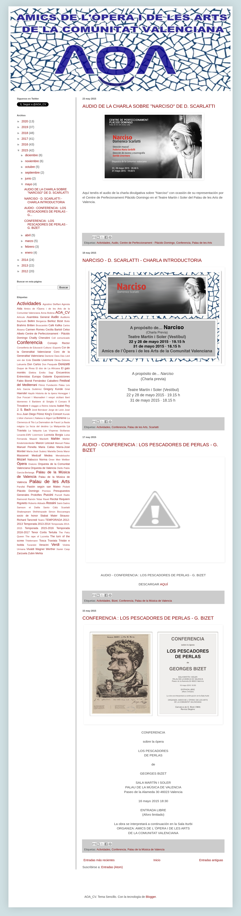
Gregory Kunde (53, 389)
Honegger (63, 393)
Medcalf (36, 455)
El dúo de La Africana (48, 368)
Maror (67, 451)
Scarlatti (154, 427)
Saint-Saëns (63, 503)
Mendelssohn (63, 455)
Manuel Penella (27, 447)
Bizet (115, 600)
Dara (56, 356)
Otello (60, 468)
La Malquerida (58, 426)
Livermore (37, 435)
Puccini (48, 494)
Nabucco (32, 459)
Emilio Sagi (46, 372)
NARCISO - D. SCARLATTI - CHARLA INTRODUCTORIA (142, 260)
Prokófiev (36, 494)
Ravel (46, 499)
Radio (67, 495)
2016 (25, 144)
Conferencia (183, 242)
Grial (67, 389)
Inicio (156, 860)
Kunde (66, 414)
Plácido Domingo (28, 490)
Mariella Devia (55, 451)
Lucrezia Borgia (53, 434)
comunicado (63, 338)
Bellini (31, 321)
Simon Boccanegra (59, 511)
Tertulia (52, 532)
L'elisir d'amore (25, 418)
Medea (48, 455)
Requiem (64, 499)
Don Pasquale (49, 364)
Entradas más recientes (99, 860)
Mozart (21, 459)
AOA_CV (62, 313)
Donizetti (64, 364)
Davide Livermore (42, 360)
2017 (25, 138)
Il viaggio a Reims (38, 406)
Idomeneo (22, 401)
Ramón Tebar (35, 499)
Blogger (151, 896)
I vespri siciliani (55, 397)
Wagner (40, 549)
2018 (25, 133)
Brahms (21, 325)
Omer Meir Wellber (59, 459)
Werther (50, 549)
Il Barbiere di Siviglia (41, 401)
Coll (54, 338)
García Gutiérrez (32, 389)
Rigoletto (22, 503)
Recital (54, 499)
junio (28, 178)
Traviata (52, 540)
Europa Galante (42, 376)
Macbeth (44, 439)
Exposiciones (62, 376)
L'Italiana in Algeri (42, 418)
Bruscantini (41, 325)
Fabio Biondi (24, 380)
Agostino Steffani (52, 304)
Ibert (67, 397)
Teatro (41, 520)
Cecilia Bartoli (54, 329)
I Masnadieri (38, 397)
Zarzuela (22, 553)
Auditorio (65, 317)
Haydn (31, 393)
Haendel (22, 393)
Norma (43, 459)
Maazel (33, 439)
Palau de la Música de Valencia (153, 600)
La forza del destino (37, 426)
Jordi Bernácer (40, 410)
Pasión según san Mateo (43, 486)
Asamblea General (37, 317)
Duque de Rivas (26, 368)
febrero (30, 246)
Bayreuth (21, 321)
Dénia (57, 360)
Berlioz (52, 321)
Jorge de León (56, 410)
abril (28, 235)
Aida (19, 308)
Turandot (31, 545)
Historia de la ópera (46, 393)
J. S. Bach (24, 409)
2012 (25, 271)
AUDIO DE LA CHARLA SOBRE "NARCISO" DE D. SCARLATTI (148, 106)
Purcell (58, 495)
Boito (67, 321)
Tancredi (32, 519)
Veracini (44, 544)
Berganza (41, 321)
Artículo (21, 317)
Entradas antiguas (211, 860)
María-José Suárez (36, 451)
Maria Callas (46, 447)
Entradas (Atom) (112, 867)
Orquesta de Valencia (43, 468)
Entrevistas (23, 376)
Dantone (49, 356)
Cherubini (44, 337)
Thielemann (31, 540)
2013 (25, 265)
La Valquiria (34, 430)
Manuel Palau (62, 443)
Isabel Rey (63, 405)
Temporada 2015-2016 (39, 528)
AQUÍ (164, 584)
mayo (29, 184)
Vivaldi (30, 549)
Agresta (66, 304)
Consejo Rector (59, 343)
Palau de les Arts (202, 242)
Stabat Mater (48, 515)
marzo (29, 241)
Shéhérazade (40, 511)
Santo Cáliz (50, 507)
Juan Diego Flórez (33, 414)
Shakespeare (24, 511)
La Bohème (59, 418)
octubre (30, 167)
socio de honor (27, 515)
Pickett (66, 486)
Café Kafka (55, 325)
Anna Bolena (48, 313)
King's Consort (53, 414)
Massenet (23, 455)
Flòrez (41, 385)
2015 (25, 150)
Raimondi (22, 499)
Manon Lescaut (45, 443)
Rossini (51, 503)
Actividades (103, 242)
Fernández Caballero (45, 380)
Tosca (42, 540)
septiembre (32, 172)
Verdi (55, 545)
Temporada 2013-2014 (37, 523)
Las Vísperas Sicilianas (56, 430)
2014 (25, 259)
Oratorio (32, 464)
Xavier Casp (63, 549)
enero (29, 252)
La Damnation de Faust (47, 422)
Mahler (55, 438)
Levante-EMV (24, 435)
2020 (25, 121)
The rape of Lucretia (37, 536)
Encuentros (63, 372)
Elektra (32, 372)
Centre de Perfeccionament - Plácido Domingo (147, 242)
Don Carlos (34, 364)
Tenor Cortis (39, 532)
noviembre (32, 161)
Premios (46, 491)
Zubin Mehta (35, 553)
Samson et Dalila (28, 507)
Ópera (22, 464)
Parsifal (21, 486)
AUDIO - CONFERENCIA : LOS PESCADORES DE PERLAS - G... (45, 211)
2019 (25, 127)
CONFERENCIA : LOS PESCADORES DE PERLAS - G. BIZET (148, 618)
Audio (115, 242)
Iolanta (52, 406)
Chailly (33, 337)
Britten (31, 325)
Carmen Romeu (35, 329)
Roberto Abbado (36, 503)
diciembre (32, 155)
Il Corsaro (61, 401)
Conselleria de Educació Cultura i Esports (39, 347)
